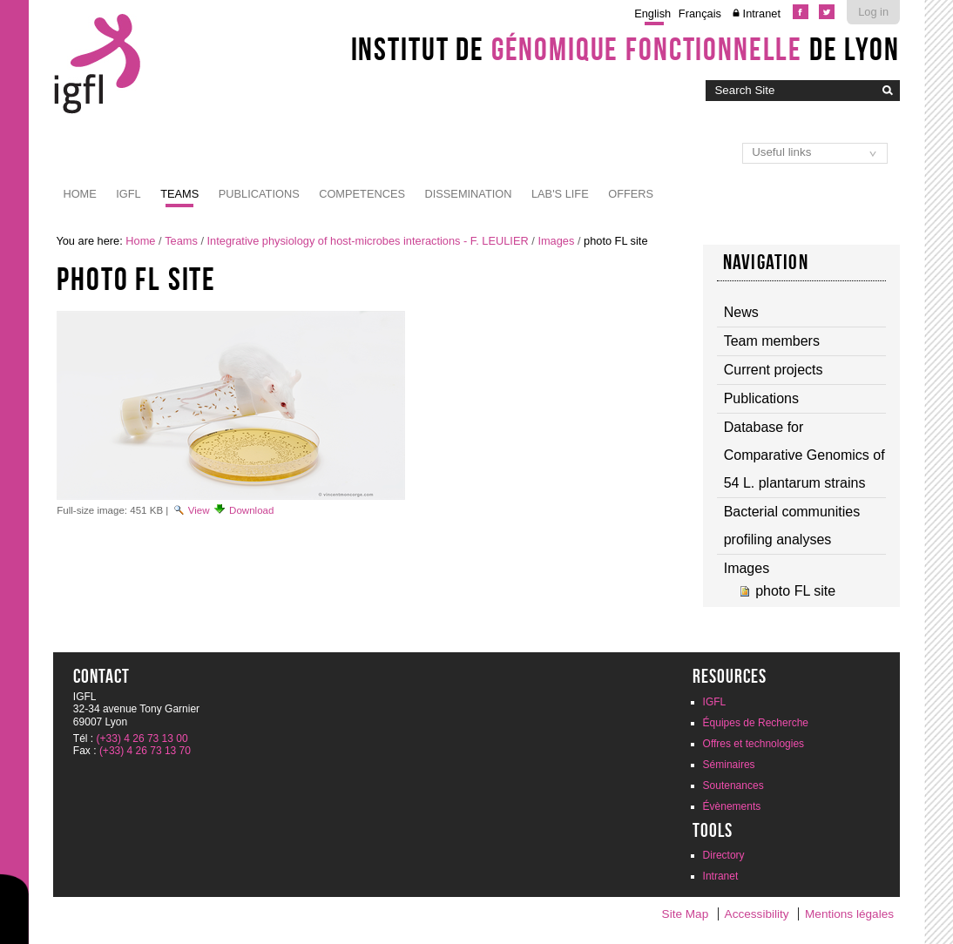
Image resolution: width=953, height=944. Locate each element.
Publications (259, 193)
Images (555, 240)
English (652, 13)
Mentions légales (849, 913)
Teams (179, 193)
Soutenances (733, 785)
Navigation (765, 262)
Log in (873, 11)
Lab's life (560, 193)
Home (79, 193)
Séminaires (729, 765)
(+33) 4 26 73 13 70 (145, 751)
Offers (630, 193)
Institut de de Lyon (625, 48)
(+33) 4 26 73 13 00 (142, 738)
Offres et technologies (754, 744)
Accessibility (757, 913)
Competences (362, 193)
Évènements (732, 806)
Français (700, 13)
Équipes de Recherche (755, 723)
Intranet (762, 13)
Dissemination (467, 193)
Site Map (685, 913)
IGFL (128, 193)
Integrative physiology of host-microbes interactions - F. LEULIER (368, 240)
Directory (724, 855)
